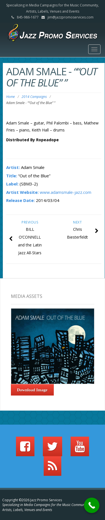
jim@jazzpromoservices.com (71, 17)
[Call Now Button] (91, 505)
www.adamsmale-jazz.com (65, 192)
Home (10, 96)
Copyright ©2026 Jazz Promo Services (32, 500)
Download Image (32, 390)
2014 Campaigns (34, 96)
